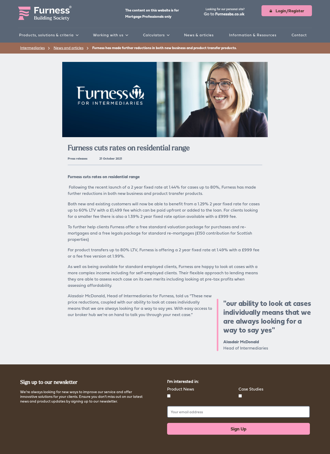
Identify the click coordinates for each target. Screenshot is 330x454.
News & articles (199, 35)
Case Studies (250, 389)
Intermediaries (32, 47)
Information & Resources (252, 35)
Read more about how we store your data (54, 408)
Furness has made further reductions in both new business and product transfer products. (164, 47)
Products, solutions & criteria (46, 35)
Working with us (108, 35)
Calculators (154, 35)
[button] (224, 12)
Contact (299, 35)
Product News (180, 389)
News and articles (68, 47)
